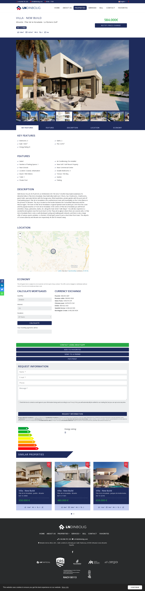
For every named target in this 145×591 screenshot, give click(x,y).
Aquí (110, 420)
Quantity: (20, 296)
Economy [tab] (117, 128)
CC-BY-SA (85, 271)
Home (57, 8)
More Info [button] (65, 587)
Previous (18, 75)
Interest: (20, 304)
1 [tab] (71, 513)
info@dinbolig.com (37, 1)
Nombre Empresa (28, 8)
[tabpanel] (34, 486)
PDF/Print (72, 359)
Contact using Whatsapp (72, 345)
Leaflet (59, 271)
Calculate (34, 323)
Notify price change (111, 25)
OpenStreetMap (72, 271)
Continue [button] (135, 587)
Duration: (20, 313)
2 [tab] (73, 513)
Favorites (123, 8)
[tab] (27, 127)
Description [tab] (72, 128)
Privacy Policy (74, 402)
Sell (101, 8)
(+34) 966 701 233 (22, 1)
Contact (110, 8)
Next (126, 75)
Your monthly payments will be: (27, 328)
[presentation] (30, 407)
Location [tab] (95, 128)
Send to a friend (72, 354)
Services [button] (92, 8)
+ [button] (20, 233)
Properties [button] (80, 8)
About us (67, 8)
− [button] (20, 236)
